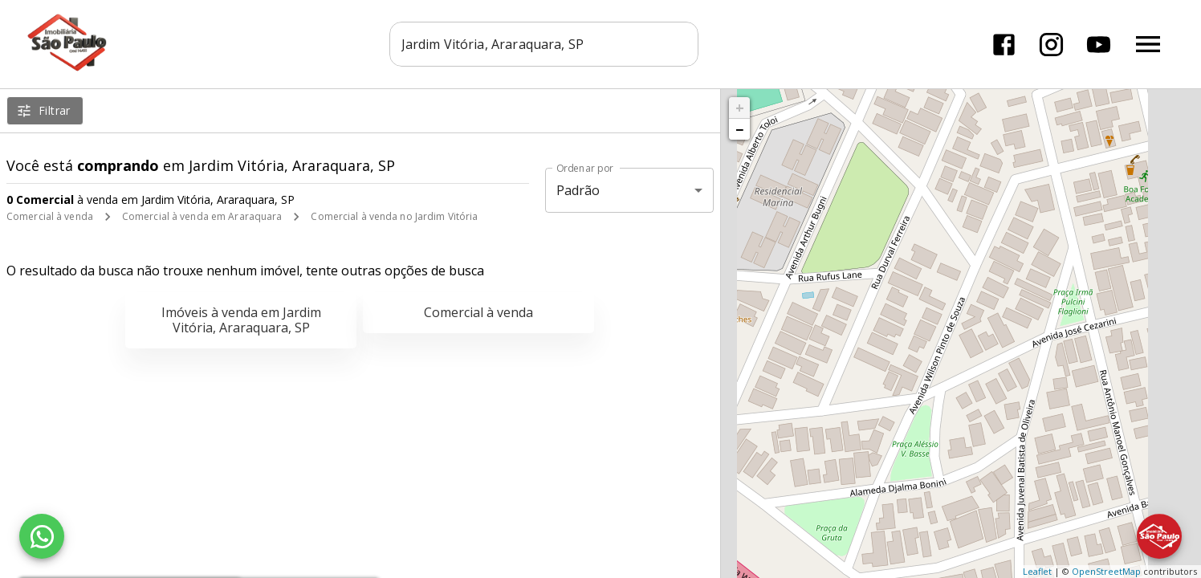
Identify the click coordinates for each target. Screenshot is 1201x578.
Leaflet (1037, 571)
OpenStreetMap (1106, 571)
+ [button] (739, 107)
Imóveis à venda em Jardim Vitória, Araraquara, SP (241, 319)
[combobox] (543, 44)
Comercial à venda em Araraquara (202, 216)
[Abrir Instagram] (1051, 45)
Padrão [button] (578, 190)
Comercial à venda (49, 216)
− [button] (739, 129)
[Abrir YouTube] (1099, 45)
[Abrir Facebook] (1004, 45)
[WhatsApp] (41, 536)
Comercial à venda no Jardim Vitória (394, 216)
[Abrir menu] (1148, 44)
